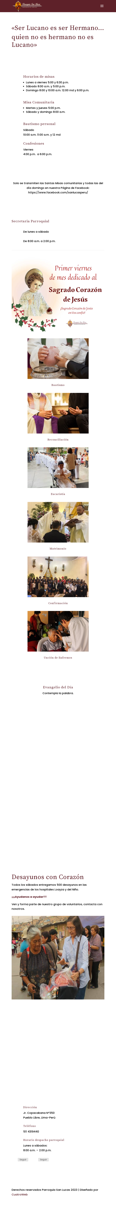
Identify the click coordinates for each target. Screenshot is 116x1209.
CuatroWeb (20, 1194)
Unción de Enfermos (58, 657)
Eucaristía (58, 494)
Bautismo (58, 385)
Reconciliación (58, 439)
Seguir (23, 1159)
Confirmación (58, 603)
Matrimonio (58, 548)
